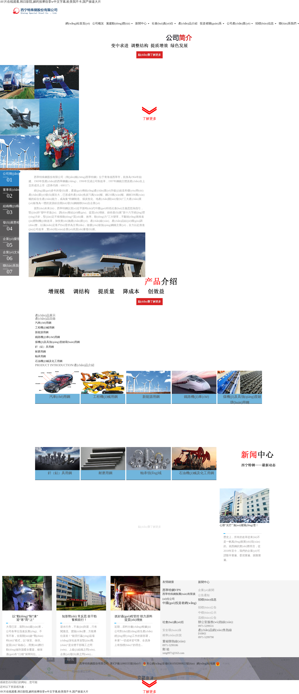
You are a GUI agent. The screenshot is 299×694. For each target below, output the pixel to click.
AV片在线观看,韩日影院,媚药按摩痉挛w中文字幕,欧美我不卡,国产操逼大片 (50, 1)
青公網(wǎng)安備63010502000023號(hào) (169, 663)
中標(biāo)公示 (207, 612)
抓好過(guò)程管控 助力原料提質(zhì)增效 (134, 618)
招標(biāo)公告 (207, 607)
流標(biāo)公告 (207, 617)
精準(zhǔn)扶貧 (172, 635)
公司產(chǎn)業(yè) (240, 23)
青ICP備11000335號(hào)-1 (125, 663)
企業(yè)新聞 (206, 590)
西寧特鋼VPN (171, 590)
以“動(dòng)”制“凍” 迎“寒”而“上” (25, 618)
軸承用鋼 (40, 356)
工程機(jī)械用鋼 (44, 327)
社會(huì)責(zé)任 (164, 23)
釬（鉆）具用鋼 (44, 346)
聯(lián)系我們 (289, 23)
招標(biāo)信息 (265, 23)
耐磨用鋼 (40, 351)
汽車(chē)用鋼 (43, 322)
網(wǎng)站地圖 (206, 663)
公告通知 (204, 595)
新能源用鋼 (41, 332)
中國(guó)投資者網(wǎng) (179, 603)
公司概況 (98, 23)
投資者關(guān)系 (212, 23)
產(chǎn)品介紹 (187, 23)
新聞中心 (142, 23)
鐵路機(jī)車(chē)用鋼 (47, 337)
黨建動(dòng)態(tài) (119, 23)
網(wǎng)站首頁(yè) (77, 23)
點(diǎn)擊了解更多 (149, 54)
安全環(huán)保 (171, 630)
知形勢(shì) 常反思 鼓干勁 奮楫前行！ (79, 618)
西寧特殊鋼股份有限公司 (94, 663)
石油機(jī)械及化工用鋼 (48, 361)
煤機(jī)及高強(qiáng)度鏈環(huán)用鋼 (57, 342)
